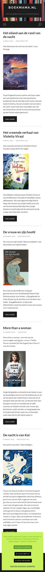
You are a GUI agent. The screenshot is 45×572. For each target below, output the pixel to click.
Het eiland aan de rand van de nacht (21, 35)
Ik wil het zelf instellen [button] (22, 561)
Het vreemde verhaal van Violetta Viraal (21, 134)
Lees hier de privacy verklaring (22, 566)
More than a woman (17, 328)
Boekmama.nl (23, 7)
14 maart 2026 (9, 332)
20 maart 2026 (9, 236)
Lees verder (10, 119)
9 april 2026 (8, 41)
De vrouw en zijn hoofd (19, 232)
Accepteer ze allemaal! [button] (23, 547)
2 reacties (22, 332)
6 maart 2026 (8, 439)
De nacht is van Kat (16, 435)
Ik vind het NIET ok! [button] (23, 554)
